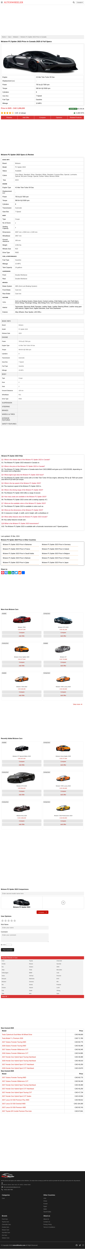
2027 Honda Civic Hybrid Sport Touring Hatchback (19, 1057)
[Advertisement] (42, 20)
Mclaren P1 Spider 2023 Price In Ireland (55, 549)
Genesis (31, 982)
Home (4, 37)
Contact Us (46, 1222)
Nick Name (4, 924)
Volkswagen (5, 973)
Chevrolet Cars (6, 1224)
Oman (45, 1201)
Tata (3, 993)
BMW (30, 973)
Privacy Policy (47, 1224)
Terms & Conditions (49, 1227)
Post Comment (8, 950)
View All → (5, 996)
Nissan (31, 964)
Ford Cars (5, 1219)
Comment (4, 932)
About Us (46, 1219)
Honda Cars (5, 1227)
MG (58, 982)
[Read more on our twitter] (80, 1245)
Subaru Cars (5, 1238)
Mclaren (15, 37)
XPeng (58, 990)
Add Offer (26, 117)
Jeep (3, 970)
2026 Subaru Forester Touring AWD (14, 1046)
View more (77, 704)
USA (44, 1198)
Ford (3, 961)
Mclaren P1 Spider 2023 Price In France (16, 549)
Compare (42, 117)
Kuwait (45, 1204)
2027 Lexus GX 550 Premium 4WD (14, 1107)
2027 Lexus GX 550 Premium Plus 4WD (15, 1100)
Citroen (4, 987)
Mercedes (59, 970)
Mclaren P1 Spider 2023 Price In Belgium (56, 553)
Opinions (59, 117)
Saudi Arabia (47, 1212)
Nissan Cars (5, 1230)
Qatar (45, 1209)
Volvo (3, 976)
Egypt (45, 1206)
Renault (4, 979)
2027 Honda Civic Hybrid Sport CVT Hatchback (18, 1064)
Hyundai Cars (6, 1232)
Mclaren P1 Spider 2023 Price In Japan (55, 562)
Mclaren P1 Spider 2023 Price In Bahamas (17, 544)
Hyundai (59, 964)
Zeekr (30, 990)
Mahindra (31, 979)
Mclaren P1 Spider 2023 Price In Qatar (16, 562)
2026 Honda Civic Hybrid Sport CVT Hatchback (18, 1068)
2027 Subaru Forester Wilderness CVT (15, 1050)
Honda (3, 964)
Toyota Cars (5, 1222)
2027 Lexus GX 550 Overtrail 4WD (13, 1104)
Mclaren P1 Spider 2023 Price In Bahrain (16, 558)
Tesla (30, 970)
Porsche (59, 976)
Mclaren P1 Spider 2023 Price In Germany (56, 544)
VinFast (31, 976)
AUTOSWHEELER (13, 2)
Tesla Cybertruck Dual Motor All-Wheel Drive (17, 1035)
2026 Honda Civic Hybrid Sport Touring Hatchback (19, 1061)
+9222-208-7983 (8, 1190)
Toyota (31, 961)
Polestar (59, 985)
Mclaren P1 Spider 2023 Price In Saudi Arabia (18, 553)
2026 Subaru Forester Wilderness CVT (15, 1053)
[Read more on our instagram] (83, 1245)
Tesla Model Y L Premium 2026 (12, 1038)
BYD (58, 979)
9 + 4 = (6, 945)
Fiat (3, 990)
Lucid (58, 987)
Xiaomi (31, 987)
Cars (9, 37)
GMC (58, 967)
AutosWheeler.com (18, 1245)
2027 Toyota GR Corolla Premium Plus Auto (17, 1111)
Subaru (31, 967)
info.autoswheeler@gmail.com (12, 1187)
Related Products (76, 117)
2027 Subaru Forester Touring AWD (14, 1042)
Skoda (31, 985)
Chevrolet (59, 961)
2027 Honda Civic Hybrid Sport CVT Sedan (16, 1096)
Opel (58, 993)
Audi (58, 973)
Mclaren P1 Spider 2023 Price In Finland (55, 558)
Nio (3, 985)
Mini (30, 993)
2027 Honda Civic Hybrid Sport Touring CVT (17, 1092)
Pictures (9, 117)
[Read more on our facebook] (77, 1245)
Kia (3, 967)
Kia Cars (4, 1235)
